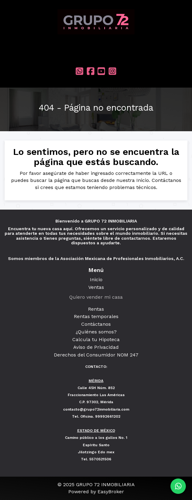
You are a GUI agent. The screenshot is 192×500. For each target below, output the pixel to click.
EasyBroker (111, 491)
